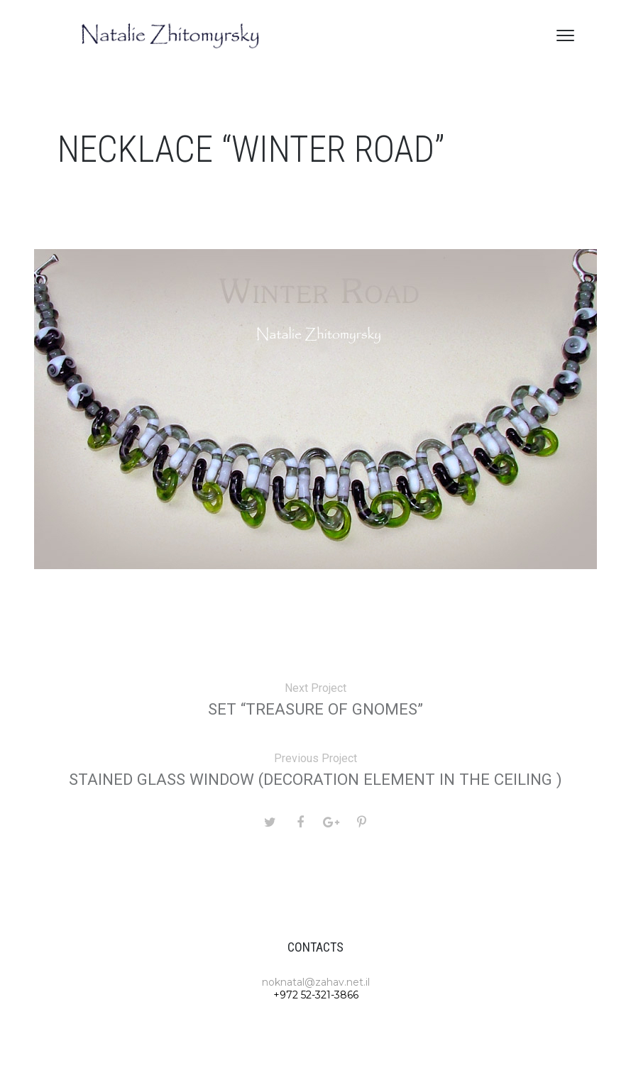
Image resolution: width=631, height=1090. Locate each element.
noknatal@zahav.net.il (316, 982)
